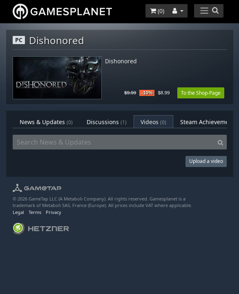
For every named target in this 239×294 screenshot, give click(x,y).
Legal (18, 212)
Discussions (107, 122)
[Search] (220, 142)
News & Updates (46, 122)
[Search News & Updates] (113, 142)
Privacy (53, 212)
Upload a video (206, 161)
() (157, 11)
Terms (35, 212)
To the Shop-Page (201, 92)
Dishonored (121, 61)
